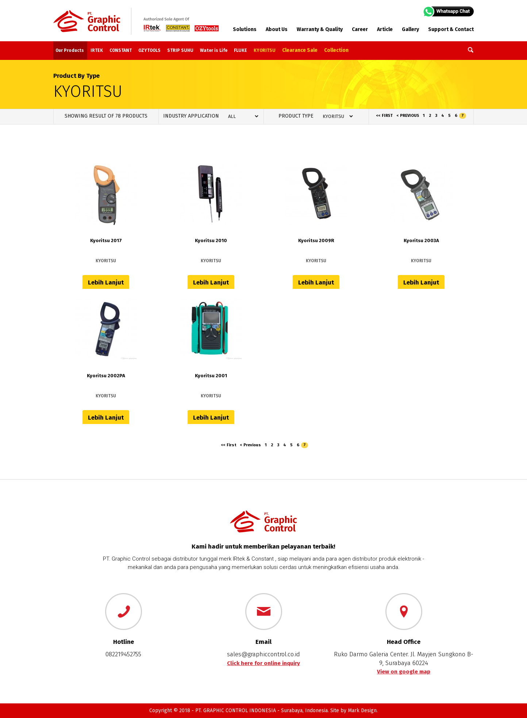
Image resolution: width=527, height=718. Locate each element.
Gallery (410, 29)
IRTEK (97, 50)
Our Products (69, 50)
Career (360, 29)
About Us (277, 29)
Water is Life (213, 50)
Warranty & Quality (320, 29)
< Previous (408, 115)
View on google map (403, 671)
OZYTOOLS (149, 50)
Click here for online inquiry (263, 663)
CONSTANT (120, 50)
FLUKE (240, 50)
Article (385, 29)
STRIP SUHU (180, 50)
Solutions (245, 29)
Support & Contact (451, 29)
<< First (384, 115)
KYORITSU (265, 50)
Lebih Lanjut (106, 282)
